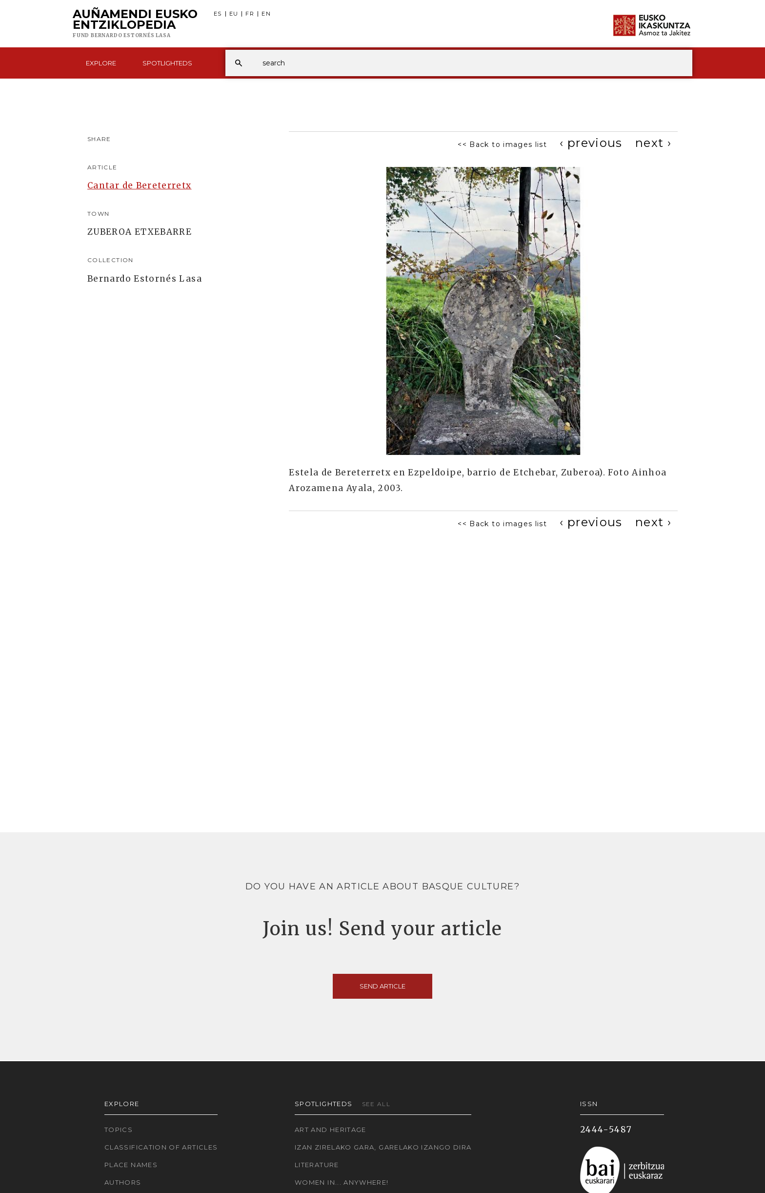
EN (266, 14)
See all (376, 1104)
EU (234, 14)
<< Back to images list (502, 144)
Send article (382, 986)
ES (218, 14)
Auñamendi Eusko (135, 24)
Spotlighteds (167, 63)
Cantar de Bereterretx (139, 185)
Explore (101, 63)
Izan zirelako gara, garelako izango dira (383, 1147)
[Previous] (591, 142)
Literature (317, 1165)
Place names (131, 1165)
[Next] (653, 142)
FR (249, 14)
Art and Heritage (330, 1129)
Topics (118, 1129)
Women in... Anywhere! (342, 1182)
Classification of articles (161, 1147)
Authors (122, 1182)
